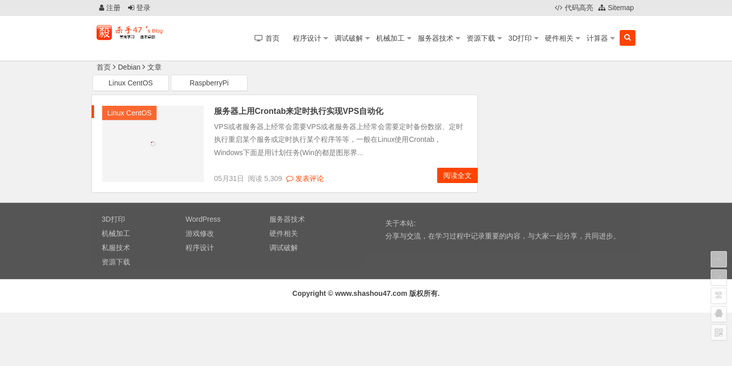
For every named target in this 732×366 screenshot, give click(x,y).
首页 (104, 67)
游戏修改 (200, 234)
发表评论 (305, 179)
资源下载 (481, 38)
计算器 (597, 38)
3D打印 (520, 38)
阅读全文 (457, 176)
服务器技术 (435, 38)
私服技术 (116, 249)
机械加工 (390, 38)
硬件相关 (559, 38)
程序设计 (307, 38)
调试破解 (348, 38)
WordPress (203, 220)
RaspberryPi (209, 83)
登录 (139, 8)
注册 (109, 8)
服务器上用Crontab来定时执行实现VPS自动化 (298, 111)
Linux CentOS (131, 83)
